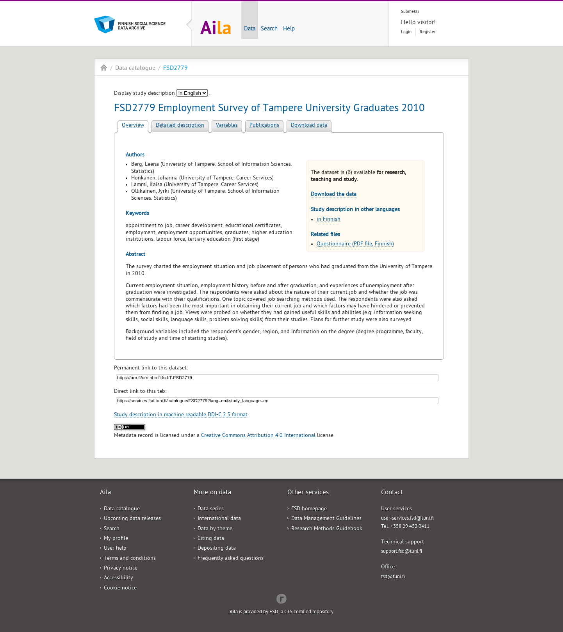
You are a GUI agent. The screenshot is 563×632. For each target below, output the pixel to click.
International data (219, 519)
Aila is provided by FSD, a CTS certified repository (281, 612)
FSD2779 (175, 68)
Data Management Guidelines (326, 519)
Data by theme (215, 529)
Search (269, 29)
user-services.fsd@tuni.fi (407, 519)
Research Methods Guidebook (326, 529)
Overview (133, 125)
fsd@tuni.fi (393, 577)
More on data (212, 493)
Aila (103, 67)
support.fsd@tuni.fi (401, 552)
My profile (116, 539)
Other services (308, 493)
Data (249, 29)
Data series (211, 509)
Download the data (333, 195)
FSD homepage (309, 509)
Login (406, 32)
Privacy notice (120, 568)
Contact (392, 493)
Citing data (211, 539)
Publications (264, 125)
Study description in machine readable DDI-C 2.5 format (181, 415)
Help (289, 29)
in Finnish (328, 220)
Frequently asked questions (231, 559)
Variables (227, 125)
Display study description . (162, 94)
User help (115, 548)
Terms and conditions (130, 559)
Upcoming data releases (132, 519)
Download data (309, 125)
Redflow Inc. (281, 598)
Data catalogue (135, 68)
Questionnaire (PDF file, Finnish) (355, 244)
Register (428, 32)
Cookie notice (120, 588)
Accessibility (118, 578)
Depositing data (217, 548)
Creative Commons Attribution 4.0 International (258, 436)
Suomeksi (410, 12)
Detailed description (180, 125)
